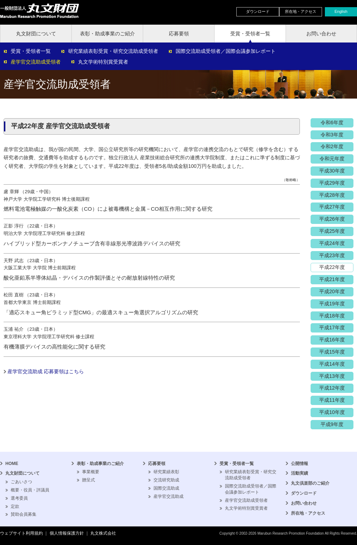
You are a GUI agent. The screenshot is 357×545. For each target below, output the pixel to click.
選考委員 (19, 498)
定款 (15, 506)
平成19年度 (332, 303)
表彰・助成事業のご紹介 (107, 33)
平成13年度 (332, 376)
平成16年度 (332, 339)
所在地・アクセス (300, 11)
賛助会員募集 (23, 514)
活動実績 (299, 473)
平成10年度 (332, 412)
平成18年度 (332, 316)
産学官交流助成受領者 (36, 62)
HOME (11, 463)
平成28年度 (332, 195)
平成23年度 (332, 255)
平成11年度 (332, 400)
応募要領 (179, 33)
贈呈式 (88, 480)
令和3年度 (332, 135)
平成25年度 (332, 231)
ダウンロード (258, 11)
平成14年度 (332, 364)
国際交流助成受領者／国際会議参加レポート (226, 51)
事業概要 (90, 471)
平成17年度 (332, 327)
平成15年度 (332, 352)
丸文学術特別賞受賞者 (103, 62)
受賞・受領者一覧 (250, 33)
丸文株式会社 (103, 533)
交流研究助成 (166, 480)
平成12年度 (332, 388)
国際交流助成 (166, 488)
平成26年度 (332, 219)
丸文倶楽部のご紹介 (310, 483)
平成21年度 (332, 279)
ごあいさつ (21, 481)
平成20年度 (332, 291)
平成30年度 (332, 171)
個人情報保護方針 (67, 533)
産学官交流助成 (168, 496)
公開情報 (299, 463)
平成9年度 (332, 424)
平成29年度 (332, 183)
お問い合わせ (321, 33)
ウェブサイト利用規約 (21, 533)
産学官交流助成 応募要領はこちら (45, 371)
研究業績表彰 (166, 471)
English (341, 11)
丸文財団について (36, 33)
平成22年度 (332, 267)
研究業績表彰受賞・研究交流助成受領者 (113, 51)
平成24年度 (332, 243)
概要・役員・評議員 (30, 490)
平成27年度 (332, 207)
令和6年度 (332, 122)
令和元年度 (332, 158)
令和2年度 (332, 146)
